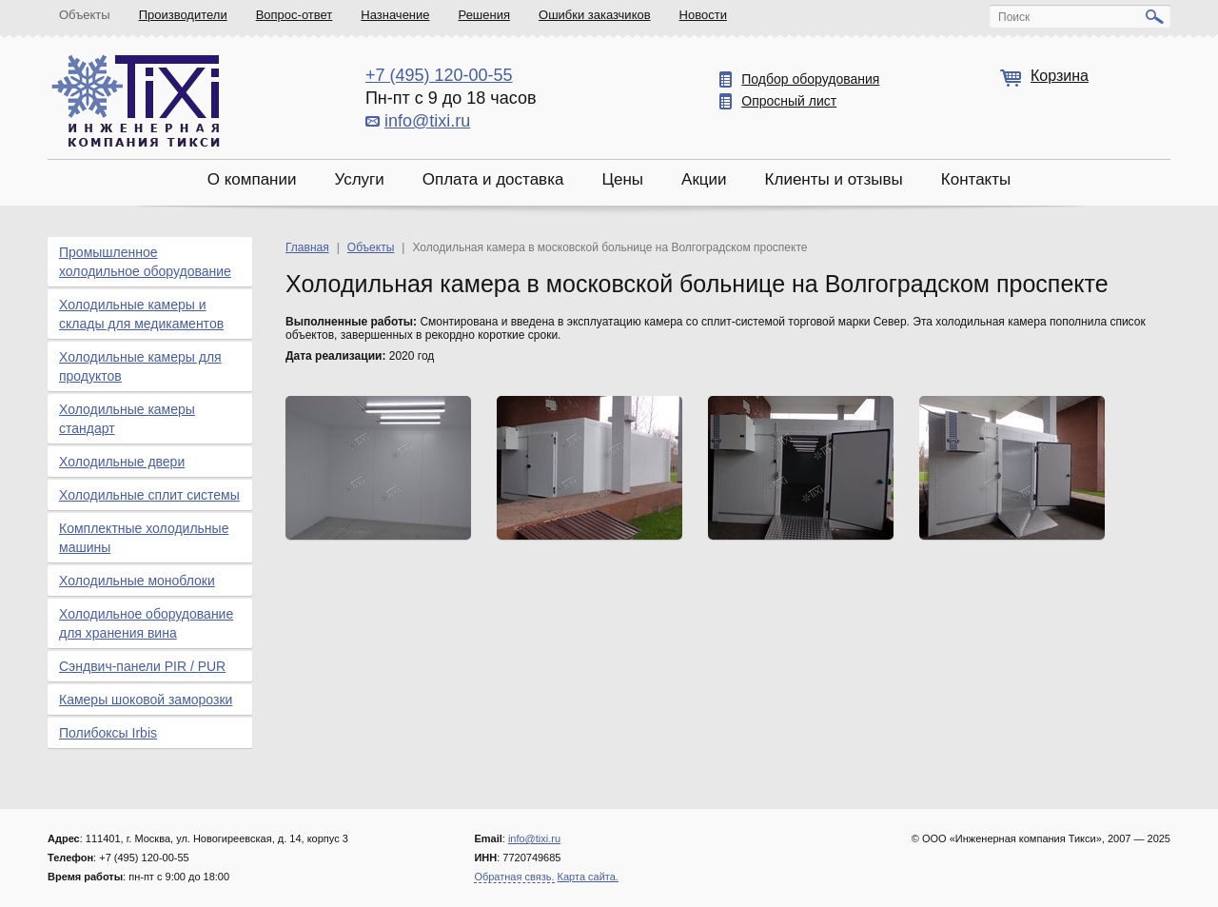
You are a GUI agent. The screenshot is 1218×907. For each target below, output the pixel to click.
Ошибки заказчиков (595, 15)
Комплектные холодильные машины (143, 538)
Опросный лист (788, 100)
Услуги (358, 179)
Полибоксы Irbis (108, 732)
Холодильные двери (122, 461)
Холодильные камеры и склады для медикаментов (141, 314)
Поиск (1014, 17)
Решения (484, 15)
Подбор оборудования (810, 79)
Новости (703, 15)
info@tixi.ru (427, 120)
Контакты (976, 179)
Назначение (395, 15)
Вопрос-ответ (294, 15)
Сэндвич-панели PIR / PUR (142, 666)
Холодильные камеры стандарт (127, 419)
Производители (183, 15)
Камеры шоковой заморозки (145, 699)
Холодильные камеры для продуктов (140, 366)
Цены (622, 179)
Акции (704, 179)
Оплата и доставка (493, 179)
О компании (252, 179)
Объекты (84, 15)
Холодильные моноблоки (137, 580)
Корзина (1060, 76)
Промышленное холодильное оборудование (145, 262)
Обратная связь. (514, 876)
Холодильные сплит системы (149, 495)
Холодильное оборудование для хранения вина (146, 623)
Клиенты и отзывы (834, 179)
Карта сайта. (588, 876)
